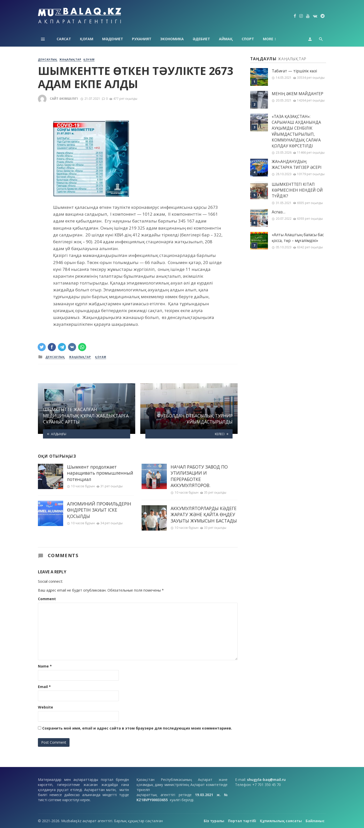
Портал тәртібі (242, 820)
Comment (47, 598)
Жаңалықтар (70, 59)
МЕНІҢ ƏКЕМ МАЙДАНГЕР (297, 93)
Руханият (141, 38)
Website (45, 707)
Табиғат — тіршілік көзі (294, 71)
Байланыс (315, 820)
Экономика (172, 38)
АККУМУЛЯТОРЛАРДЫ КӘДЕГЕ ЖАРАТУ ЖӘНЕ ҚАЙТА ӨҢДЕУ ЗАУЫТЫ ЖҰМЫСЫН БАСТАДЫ (204, 514)
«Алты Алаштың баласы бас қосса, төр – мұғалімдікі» (298, 237)
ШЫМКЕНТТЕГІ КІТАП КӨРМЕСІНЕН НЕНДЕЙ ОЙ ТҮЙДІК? (297, 190)
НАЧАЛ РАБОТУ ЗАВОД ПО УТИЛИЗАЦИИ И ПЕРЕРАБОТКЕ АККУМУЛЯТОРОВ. (199, 476)
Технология (275, 38)
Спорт (248, 38)
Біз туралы (214, 820)
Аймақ (226, 38)
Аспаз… (278, 212)
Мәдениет (112, 38)
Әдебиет (201, 38)
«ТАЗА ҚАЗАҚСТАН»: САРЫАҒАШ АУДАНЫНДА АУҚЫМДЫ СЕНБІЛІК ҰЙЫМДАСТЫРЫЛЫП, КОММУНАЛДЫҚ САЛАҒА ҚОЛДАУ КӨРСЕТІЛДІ (296, 131)
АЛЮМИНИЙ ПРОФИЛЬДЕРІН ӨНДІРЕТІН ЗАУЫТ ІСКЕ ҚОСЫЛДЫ (99, 510)
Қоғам (86, 38)
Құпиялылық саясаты (281, 820)
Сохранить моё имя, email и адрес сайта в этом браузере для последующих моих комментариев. (137, 728)
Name (45, 666)
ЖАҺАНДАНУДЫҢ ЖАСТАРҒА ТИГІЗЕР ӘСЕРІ (297, 164)
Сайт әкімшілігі (64, 98)
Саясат (64, 38)
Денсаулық (47, 59)
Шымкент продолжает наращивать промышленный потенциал (100, 473)
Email (44, 686)
